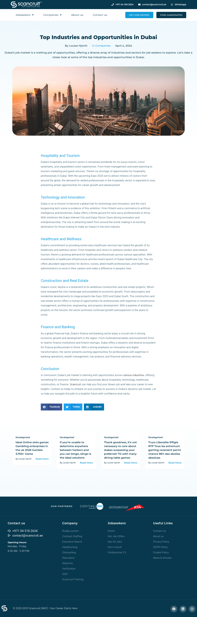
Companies (52, 15)
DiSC (65, 573)
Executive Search (72, 541)
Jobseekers (25, 15)
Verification (68, 568)
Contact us (100, 14)
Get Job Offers (116, 536)
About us (77, 14)
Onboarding (69, 552)
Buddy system (70, 530)
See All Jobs (115, 541)
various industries (133, 375)
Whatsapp (180, 4)
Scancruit (75, 384)
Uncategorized (23, 437)
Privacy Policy (161, 541)
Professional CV (117, 552)
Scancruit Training (72, 579)
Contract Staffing (72, 536)
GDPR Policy (160, 547)
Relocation (68, 557)
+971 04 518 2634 (124, 4)
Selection (67, 563)
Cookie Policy (161, 552)
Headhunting (69, 547)
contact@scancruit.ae (154, 4)
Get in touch (115, 547)
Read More (42, 458)
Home (111, 530)
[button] (51, 407)
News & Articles (162, 557)
